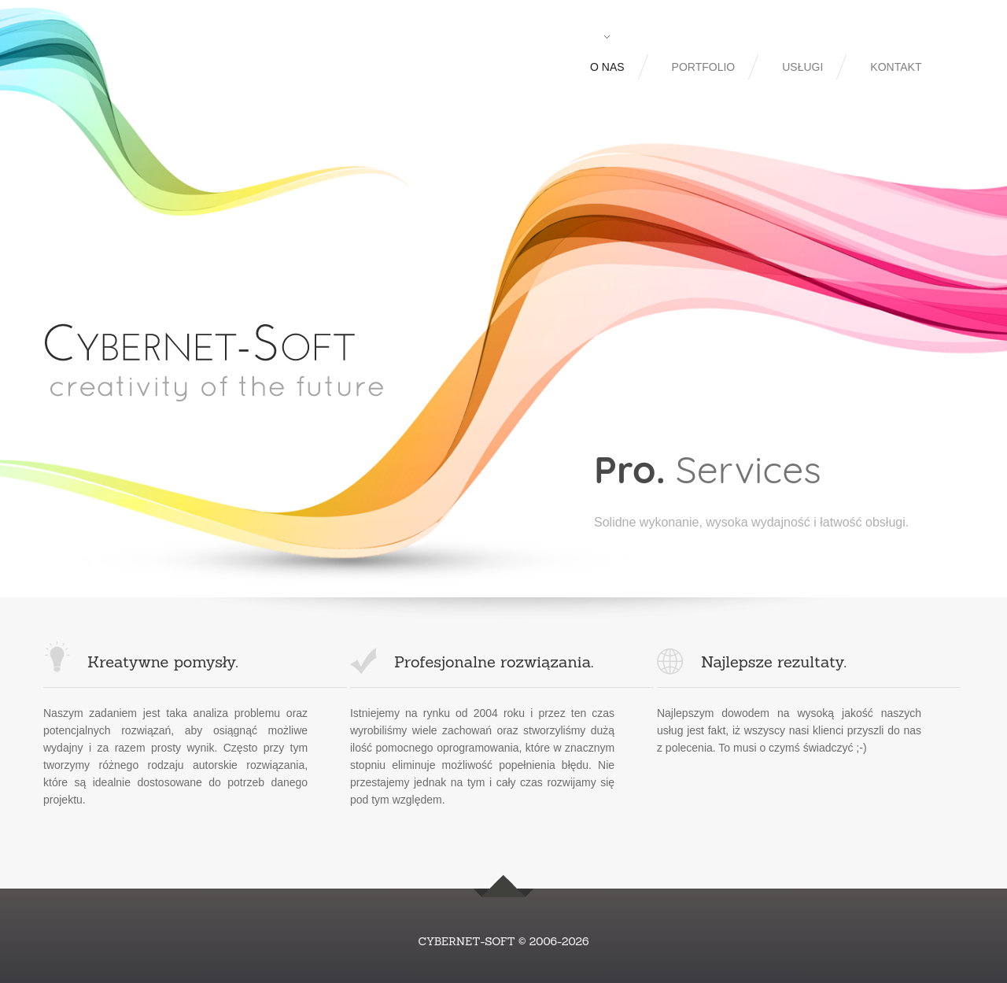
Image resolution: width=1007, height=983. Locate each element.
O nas (607, 67)
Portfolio (704, 67)
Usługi (802, 67)
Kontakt (895, 67)
